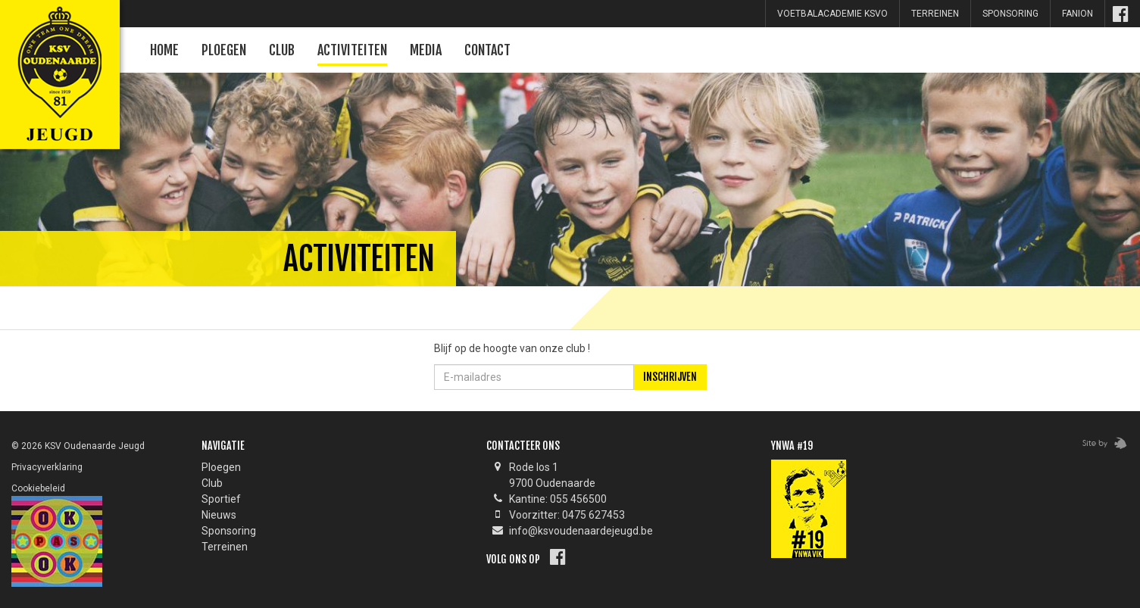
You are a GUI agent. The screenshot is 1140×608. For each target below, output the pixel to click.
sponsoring (1010, 13)
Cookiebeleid (38, 488)
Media (426, 50)
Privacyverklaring (47, 467)
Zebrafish (1100, 443)
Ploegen (223, 50)
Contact (487, 50)
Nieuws (218, 515)
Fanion (1077, 13)
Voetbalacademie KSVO (832, 13)
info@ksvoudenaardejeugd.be (581, 531)
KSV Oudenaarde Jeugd (57, 57)
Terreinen (935, 13)
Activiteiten (352, 50)
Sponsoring (228, 531)
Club (282, 50)
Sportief (221, 499)
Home (164, 50)
